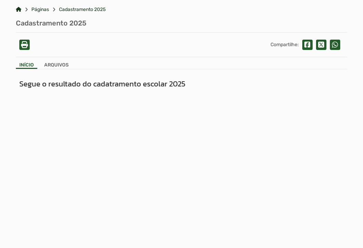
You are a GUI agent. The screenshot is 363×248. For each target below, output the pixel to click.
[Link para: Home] (18, 9)
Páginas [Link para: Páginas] (40, 9)
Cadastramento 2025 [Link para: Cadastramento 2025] (82, 9)
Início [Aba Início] (26, 65)
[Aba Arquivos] (56, 65)
